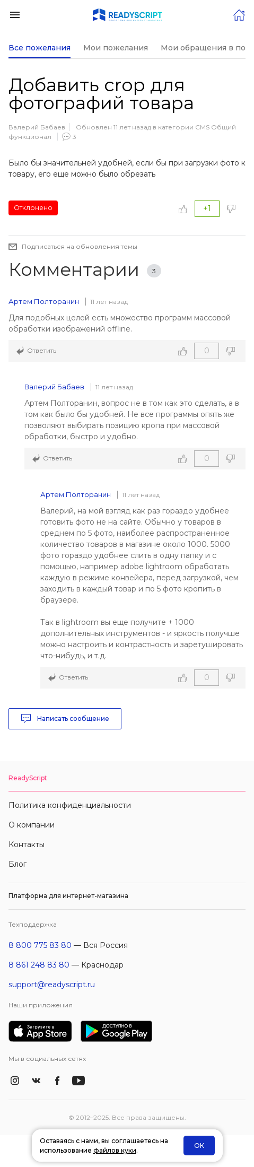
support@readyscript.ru (51, 984)
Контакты (26, 844)
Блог (17, 864)
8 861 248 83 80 (38, 965)
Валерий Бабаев (36, 127)
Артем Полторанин (43, 301)
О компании (31, 825)
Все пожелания (39, 48)
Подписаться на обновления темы (79, 246)
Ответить (41, 350)
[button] (14, 14)
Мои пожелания (115, 48)
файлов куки (114, 1150)
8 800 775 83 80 (40, 945)
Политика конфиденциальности (69, 805)
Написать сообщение (65, 718)
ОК (199, 1145)
